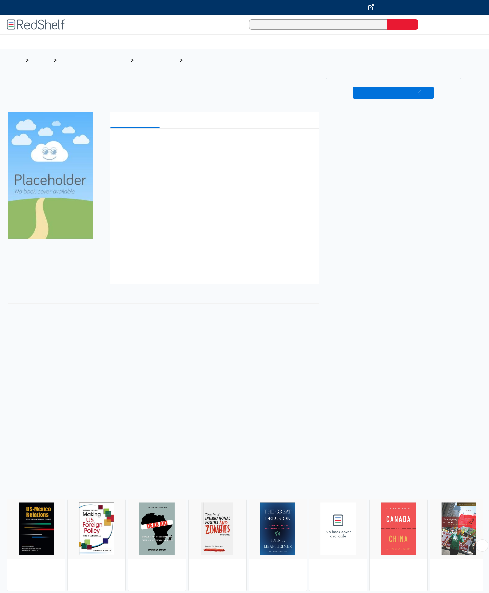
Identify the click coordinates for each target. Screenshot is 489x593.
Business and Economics (263, 41)
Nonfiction (411, 41)
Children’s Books (450, 41)
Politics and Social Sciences (334, 41)
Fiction (383, 41)
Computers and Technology (193, 41)
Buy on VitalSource (393, 93)
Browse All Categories (35, 41)
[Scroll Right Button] (482, 545)
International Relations (215, 60)
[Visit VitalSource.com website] (244, 7)
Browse (41, 60)
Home (15, 60)
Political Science (156, 60)
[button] (216, 144)
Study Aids (91, 41)
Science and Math (133, 41)
